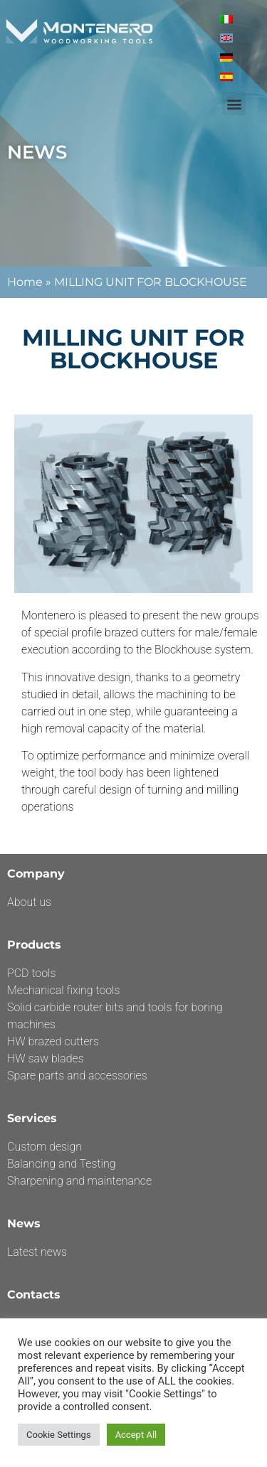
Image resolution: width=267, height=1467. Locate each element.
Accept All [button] (136, 1434)
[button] (234, 103)
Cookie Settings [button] (58, 1434)
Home (25, 282)
